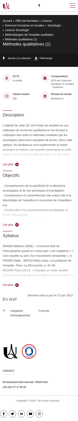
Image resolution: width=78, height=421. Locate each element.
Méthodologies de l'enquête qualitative (29, 34)
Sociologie (54, 25)
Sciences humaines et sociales (24, 25)
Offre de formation (27, 20)
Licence (47, 20)
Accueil (7, 20)
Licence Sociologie (17, 30)
